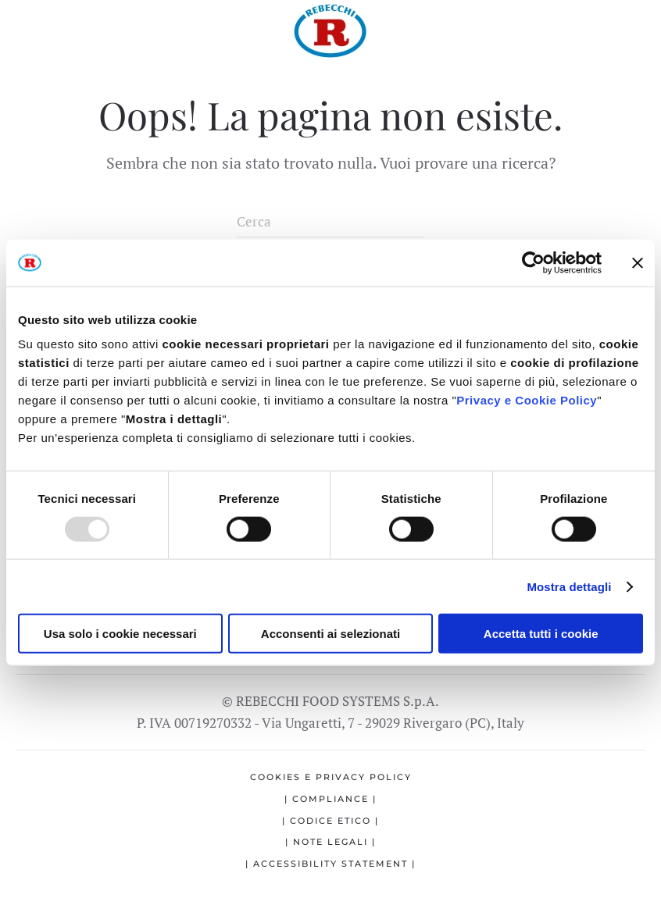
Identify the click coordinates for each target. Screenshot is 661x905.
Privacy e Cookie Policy (526, 400)
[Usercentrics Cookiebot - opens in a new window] (533, 262)
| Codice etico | (330, 820)
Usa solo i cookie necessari (120, 633)
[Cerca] (330, 221)
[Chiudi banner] (637, 262)
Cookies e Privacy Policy (331, 776)
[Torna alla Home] (330, 31)
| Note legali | (330, 841)
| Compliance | (330, 798)
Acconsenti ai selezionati (330, 633)
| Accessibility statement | (330, 863)
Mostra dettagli (569, 586)
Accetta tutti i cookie (541, 633)
